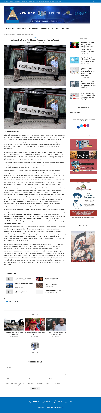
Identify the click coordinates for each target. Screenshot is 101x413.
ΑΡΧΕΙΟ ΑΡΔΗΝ (10, 29)
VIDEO (57, 29)
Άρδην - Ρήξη (30, 42)
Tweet (6, 301)
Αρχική (5, 34)
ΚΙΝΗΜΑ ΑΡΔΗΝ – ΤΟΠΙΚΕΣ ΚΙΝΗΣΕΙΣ (36, 1)
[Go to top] (50, 411)
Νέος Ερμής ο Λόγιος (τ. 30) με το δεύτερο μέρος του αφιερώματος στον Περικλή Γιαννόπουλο (88, 96)
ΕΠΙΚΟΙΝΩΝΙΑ (48, 1)
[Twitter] (46, 401)
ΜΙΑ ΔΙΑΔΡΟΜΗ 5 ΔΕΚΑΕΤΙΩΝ (21, 1)
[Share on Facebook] (33, 308)
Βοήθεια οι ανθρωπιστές (21, 291)
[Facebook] (93, 1)
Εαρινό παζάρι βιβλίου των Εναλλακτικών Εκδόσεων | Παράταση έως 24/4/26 (88, 59)
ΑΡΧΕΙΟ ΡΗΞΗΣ (21, 29)
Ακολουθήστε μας (75, 112)
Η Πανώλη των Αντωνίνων (51, 284)
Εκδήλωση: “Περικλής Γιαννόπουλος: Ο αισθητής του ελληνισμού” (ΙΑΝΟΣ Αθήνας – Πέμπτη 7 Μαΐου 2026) (88, 72)
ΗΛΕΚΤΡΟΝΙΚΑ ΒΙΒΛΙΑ (47, 29)
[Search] (96, 29)
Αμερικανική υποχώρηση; (51, 278)
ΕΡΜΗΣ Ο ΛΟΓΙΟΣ (33, 29)
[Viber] (68, 401)
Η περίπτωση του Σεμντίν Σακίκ (23, 278)
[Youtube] (57, 401)
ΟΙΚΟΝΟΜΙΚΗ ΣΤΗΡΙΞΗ (56, 1)
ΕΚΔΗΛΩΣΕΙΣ (65, 29)
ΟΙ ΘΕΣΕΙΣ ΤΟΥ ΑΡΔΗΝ (8, 1)
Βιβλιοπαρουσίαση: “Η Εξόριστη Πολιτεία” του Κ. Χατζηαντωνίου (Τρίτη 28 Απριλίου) (88, 84)
